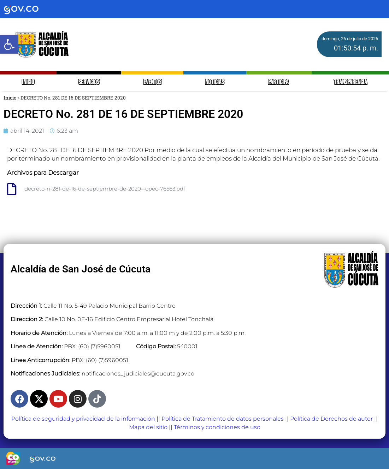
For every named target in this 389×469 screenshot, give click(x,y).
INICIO (28, 82)
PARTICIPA (279, 82)
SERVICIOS (88, 82)
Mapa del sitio (148, 427)
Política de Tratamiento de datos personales (222, 418)
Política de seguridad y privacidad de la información (83, 418)
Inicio (10, 98)
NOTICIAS (214, 82)
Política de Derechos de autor (331, 418)
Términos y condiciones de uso (217, 427)
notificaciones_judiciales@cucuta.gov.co (138, 373)
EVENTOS (152, 82)
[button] (9, 44)
